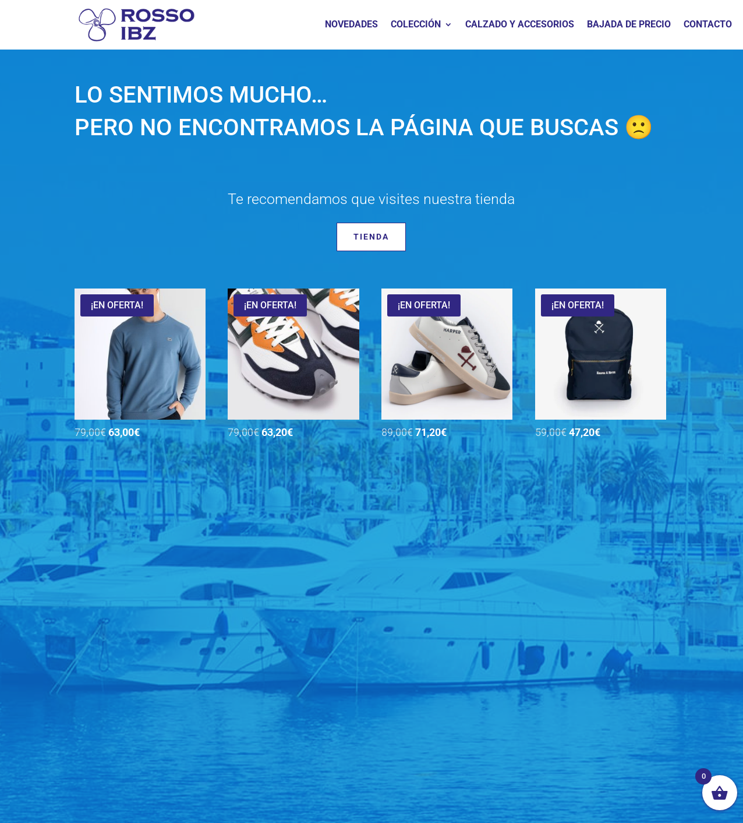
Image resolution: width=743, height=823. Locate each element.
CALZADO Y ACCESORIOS (519, 25)
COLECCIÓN (416, 25)
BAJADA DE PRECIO (629, 25)
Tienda (371, 236)
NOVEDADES (351, 25)
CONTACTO (708, 25)
